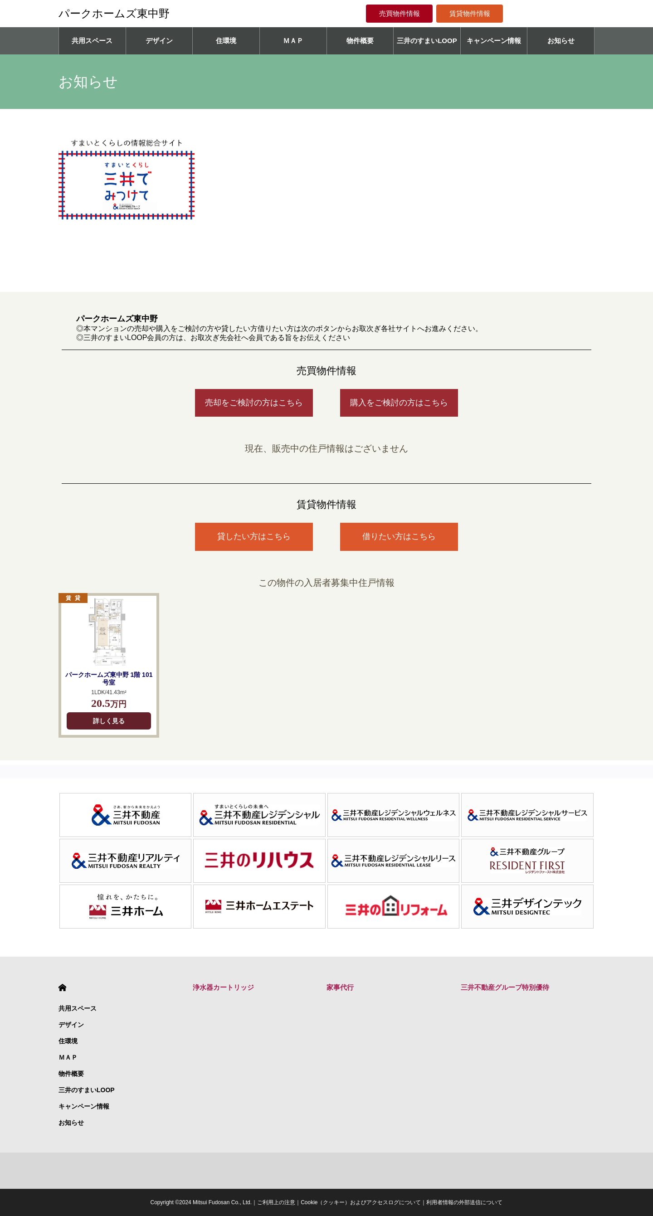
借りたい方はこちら (399, 536)
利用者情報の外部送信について (464, 1202)
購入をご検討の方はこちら (399, 402)
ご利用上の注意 (276, 1202)
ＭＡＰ (293, 40)
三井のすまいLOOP (427, 40)
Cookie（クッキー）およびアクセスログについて (361, 1202)
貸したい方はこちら (254, 536)
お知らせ (561, 40)
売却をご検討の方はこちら (254, 402)
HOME (62, 988)
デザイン (159, 40)
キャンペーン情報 (494, 40)
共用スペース (92, 40)
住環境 (226, 40)
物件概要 (360, 40)
